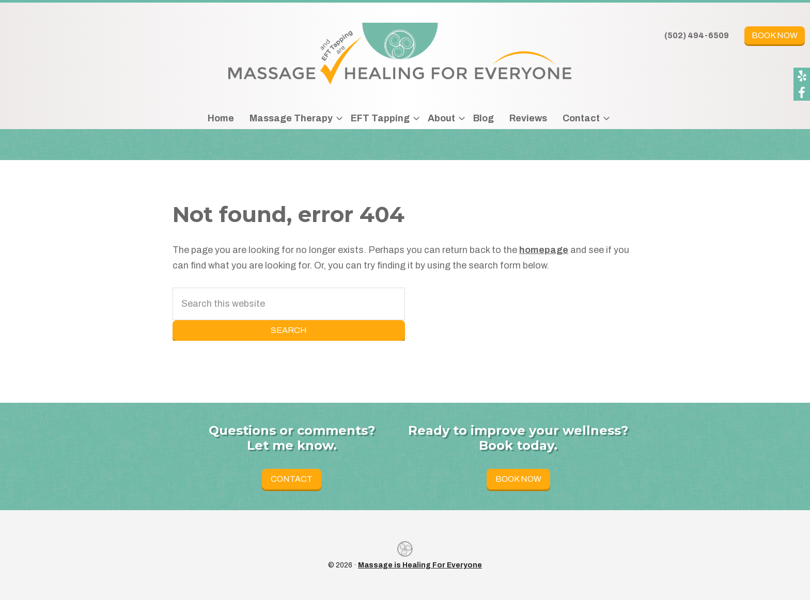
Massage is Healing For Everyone (420, 565)
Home (221, 118)
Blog (483, 118)
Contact (581, 118)
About (441, 118)
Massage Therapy (291, 118)
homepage (543, 250)
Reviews (528, 118)
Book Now (775, 35)
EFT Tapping (380, 118)
